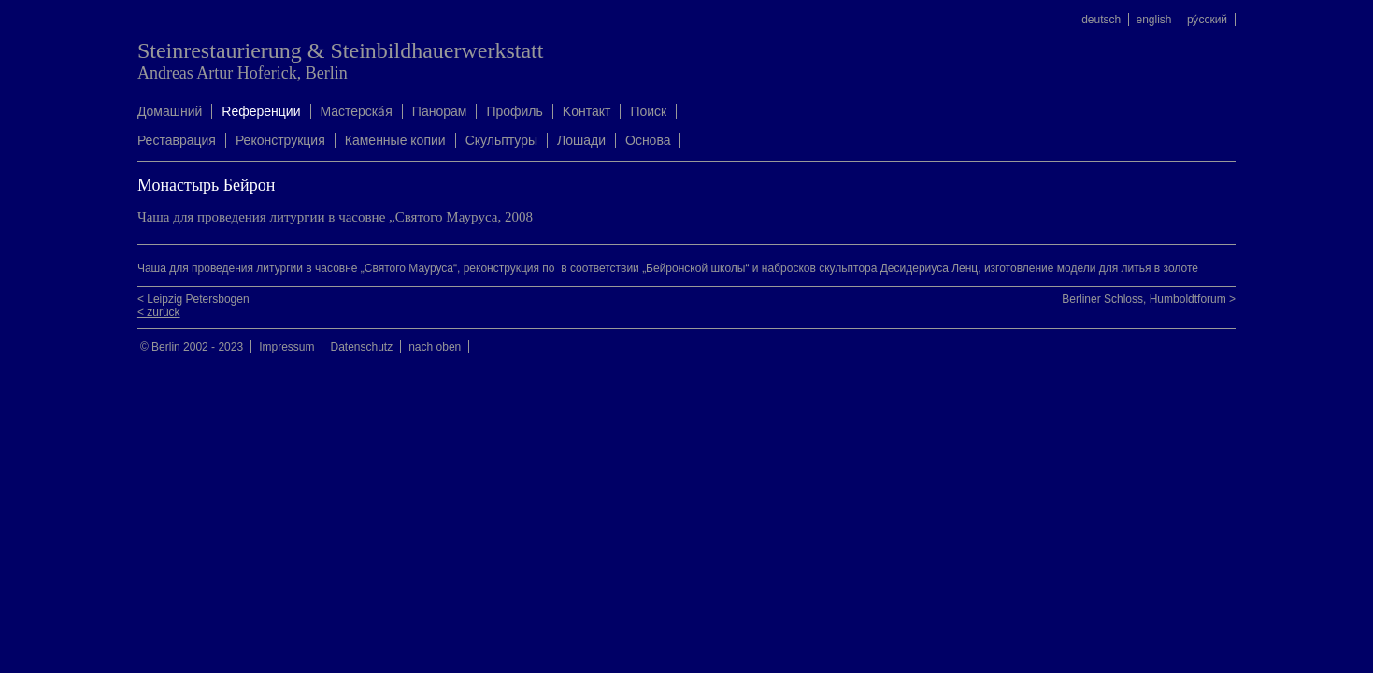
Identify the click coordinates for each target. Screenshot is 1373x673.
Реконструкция (280, 140)
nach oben (434, 346)
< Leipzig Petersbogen (193, 299)
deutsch (1101, 19)
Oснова (647, 140)
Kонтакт (587, 111)
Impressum (286, 346)
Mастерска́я (357, 111)
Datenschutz (361, 346)
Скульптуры (501, 140)
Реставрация (176, 140)
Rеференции (261, 111)
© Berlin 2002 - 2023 (191, 346)
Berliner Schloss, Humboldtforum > (1149, 299)
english (1154, 19)
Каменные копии (395, 140)
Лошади (581, 140)
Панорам (439, 111)
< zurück (158, 312)
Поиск (648, 111)
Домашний (169, 111)
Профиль (514, 111)
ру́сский (1207, 19)
